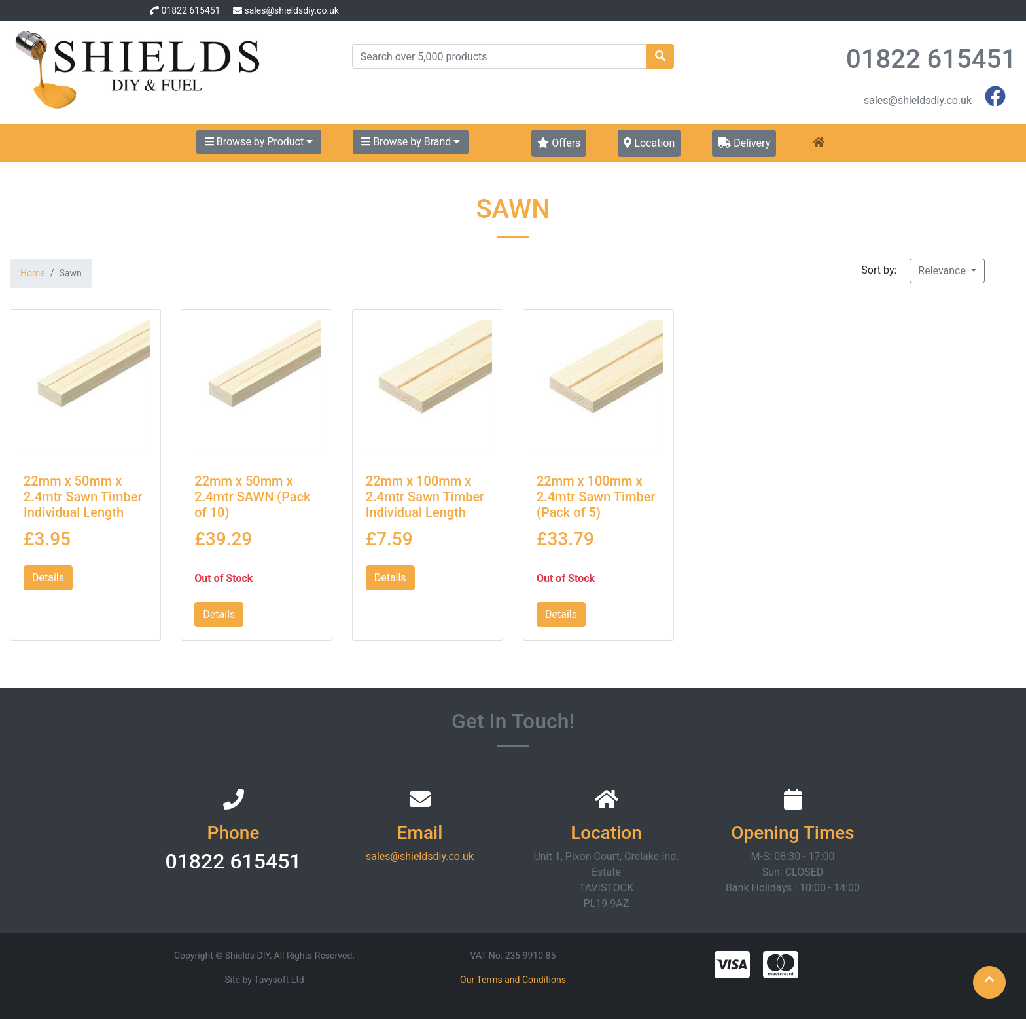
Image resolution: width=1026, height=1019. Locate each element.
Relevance (943, 270)
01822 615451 (190, 10)
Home (32, 273)
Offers (558, 143)
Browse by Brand (410, 141)
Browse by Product (259, 141)
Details (48, 577)
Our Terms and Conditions (513, 979)
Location (649, 143)
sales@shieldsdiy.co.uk (291, 10)
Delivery (744, 143)
